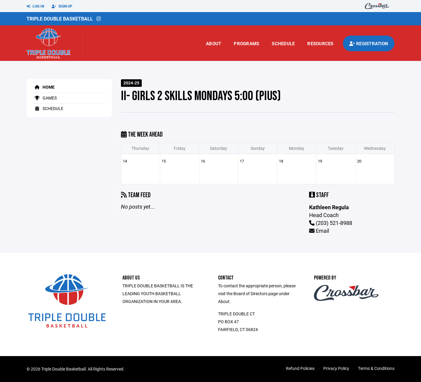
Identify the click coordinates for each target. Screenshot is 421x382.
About (213, 43)
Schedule (283, 43)
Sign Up (62, 6)
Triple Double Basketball (60, 18)
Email (319, 230)
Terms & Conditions (376, 368)
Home (44, 87)
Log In (35, 6)
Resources (320, 43)
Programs (246, 43)
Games (45, 98)
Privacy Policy (336, 368)
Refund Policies (300, 368)
